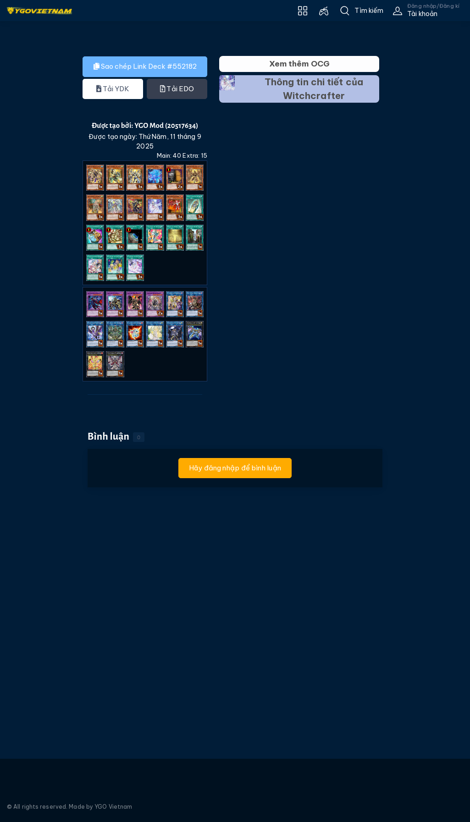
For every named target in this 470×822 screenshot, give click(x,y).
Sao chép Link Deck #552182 (145, 66)
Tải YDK (113, 88)
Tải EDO (177, 88)
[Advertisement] (33, 208)
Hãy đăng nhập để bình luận (235, 467)
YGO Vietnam (113, 806)
